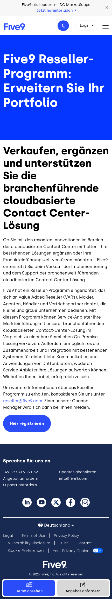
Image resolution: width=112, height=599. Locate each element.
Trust (63, 543)
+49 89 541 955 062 (64, 27)
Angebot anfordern (20, 478)
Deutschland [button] (57, 525)
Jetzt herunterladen (56, 10)
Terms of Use (33, 535)
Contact (84, 543)
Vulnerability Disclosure (29, 543)
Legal (8, 535)
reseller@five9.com (22, 400)
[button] (107, 8)
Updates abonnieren (77, 472)
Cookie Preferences (26, 550)
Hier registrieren (27, 423)
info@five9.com (73, 478)
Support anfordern (20, 485)
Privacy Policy (66, 535)
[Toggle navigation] (107, 25)
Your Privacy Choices (72, 550)
